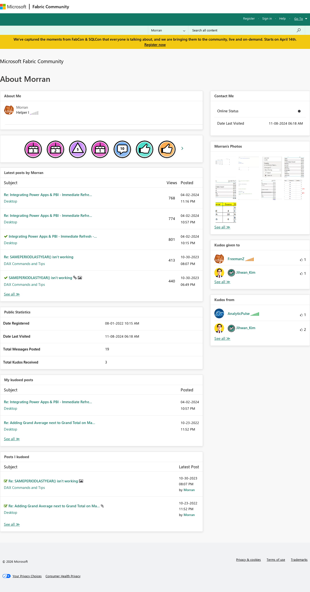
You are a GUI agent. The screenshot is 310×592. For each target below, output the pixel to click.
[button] (226, 167)
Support (203, 6)
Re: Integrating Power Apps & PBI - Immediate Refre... (48, 194)
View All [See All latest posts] (12, 294)
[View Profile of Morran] (189, 489)
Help (282, 18)
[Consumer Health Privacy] (63, 576)
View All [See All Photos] (222, 227)
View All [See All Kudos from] (222, 338)
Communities (143, 6)
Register (249, 18)
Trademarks (299, 559)
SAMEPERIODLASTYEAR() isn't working (41, 277)
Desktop (10, 201)
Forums (80, 6)
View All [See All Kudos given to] (222, 282)
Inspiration (101, 6)
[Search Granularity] (168, 30)
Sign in (267, 18)
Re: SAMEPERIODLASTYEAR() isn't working (38, 256)
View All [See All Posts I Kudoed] (12, 524)
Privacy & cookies (248, 559)
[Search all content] (246, 30)
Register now (155, 44)
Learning (183, 6)
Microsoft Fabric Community (31, 61)
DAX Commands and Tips (24, 263)
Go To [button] (298, 18)
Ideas (121, 6)
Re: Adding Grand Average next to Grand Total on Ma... (49, 422)
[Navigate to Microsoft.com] (13, 6)
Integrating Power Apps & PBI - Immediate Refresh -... (53, 236)
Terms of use (276, 559)
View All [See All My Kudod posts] (12, 439)
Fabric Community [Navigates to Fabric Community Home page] (50, 6)
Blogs (164, 6)
